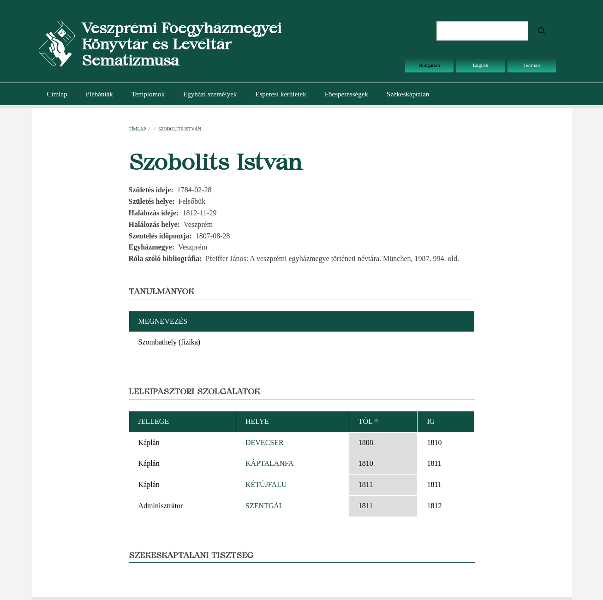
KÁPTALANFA (269, 463)
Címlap (57, 94)
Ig (431, 421)
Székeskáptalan (408, 94)
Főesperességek (346, 94)
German (532, 65)
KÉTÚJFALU (266, 484)
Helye (257, 421)
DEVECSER (264, 442)
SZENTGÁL (264, 506)
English (481, 65)
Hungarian (429, 65)
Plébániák (99, 94)
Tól (369, 421)
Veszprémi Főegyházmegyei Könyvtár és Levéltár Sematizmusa (181, 44)
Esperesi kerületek (280, 94)
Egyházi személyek (210, 94)
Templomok (148, 94)
